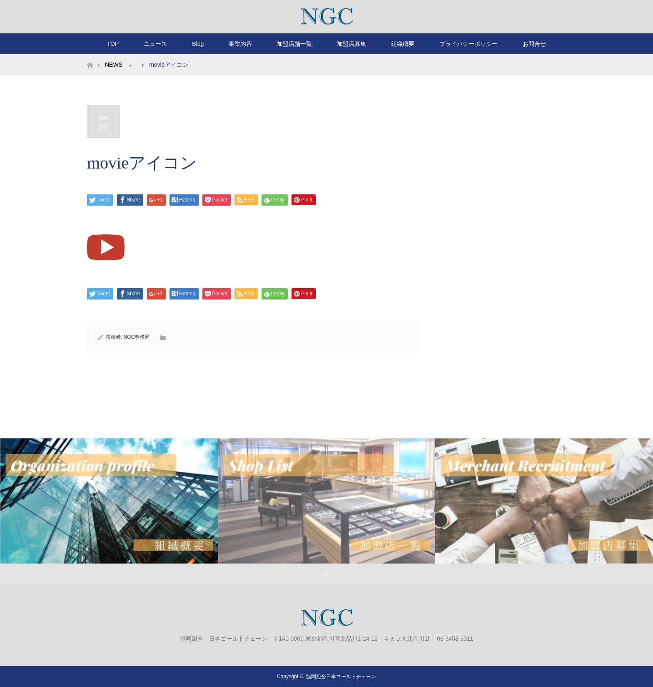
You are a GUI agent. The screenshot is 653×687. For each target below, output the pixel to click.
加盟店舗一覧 (294, 43)
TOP (113, 43)
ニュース (155, 43)
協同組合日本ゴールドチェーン (341, 676)
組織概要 (402, 43)
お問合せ (534, 43)
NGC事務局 (137, 337)
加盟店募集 (351, 43)
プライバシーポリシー (468, 43)
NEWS (113, 64)
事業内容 (240, 43)
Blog (198, 43)
